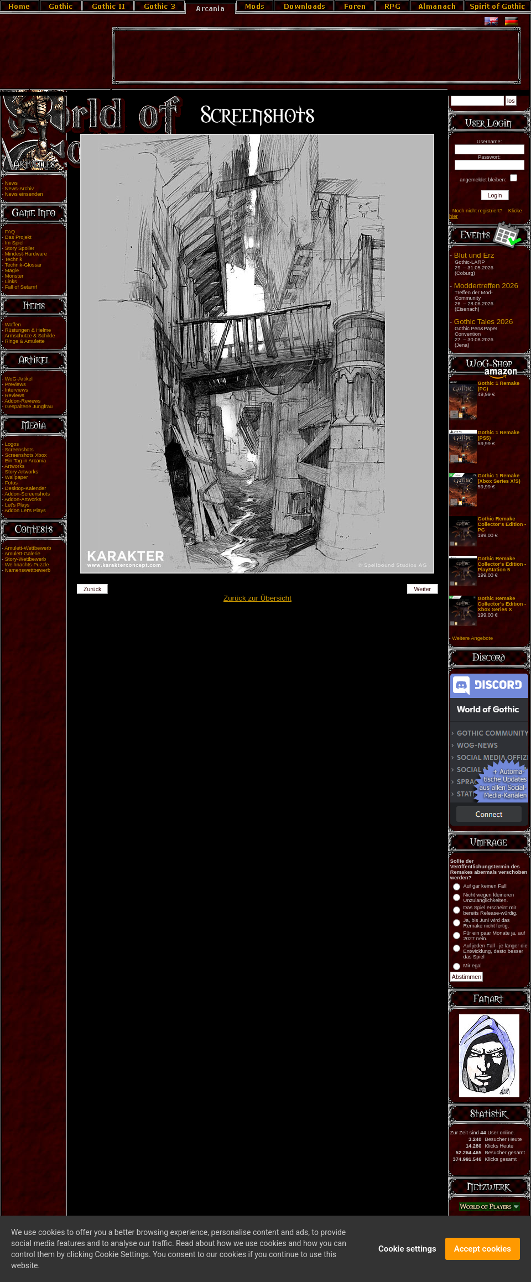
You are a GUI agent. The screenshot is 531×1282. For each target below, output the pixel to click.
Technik (14, 259)
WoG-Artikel (19, 379)
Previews (15, 384)
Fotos (11, 483)
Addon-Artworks (22, 499)
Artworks (14, 466)
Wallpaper (16, 477)
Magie (12, 270)
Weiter (422, 589)
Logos (12, 444)
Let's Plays (17, 505)
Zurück (93, 589)
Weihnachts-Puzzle (27, 564)
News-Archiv (19, 188)
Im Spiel (14, 243)
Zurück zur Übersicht (257, 598)
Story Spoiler (19, 248)
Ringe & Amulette (25, 341)
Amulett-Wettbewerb (27, 548)
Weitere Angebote (472, 638)
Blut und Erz (474, 255)
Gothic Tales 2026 (483, 321)
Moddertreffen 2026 (486, 286)
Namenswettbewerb (27, 570)
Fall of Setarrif (21, 287)
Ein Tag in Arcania (25, 460)
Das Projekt (18, 237)
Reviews (14, 395)
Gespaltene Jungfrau (29, 406)
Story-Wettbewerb (25, 559)
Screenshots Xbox (26, 455)
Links (11, 281)
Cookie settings (407, 1249)
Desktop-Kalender (25, 488)
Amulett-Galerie (22, 553)
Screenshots (19, 449)
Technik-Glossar (23, 265)
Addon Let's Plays (24, 510)
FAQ (10, 231)
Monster (14, 276)
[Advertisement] (316, 56)
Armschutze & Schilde (29, 335)
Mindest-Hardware (26, 254)
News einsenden (24, 194)
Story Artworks (21, 472)
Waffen (13, 324)
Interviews (16, 390)
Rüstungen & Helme (28, 330)
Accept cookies (482, 1249)
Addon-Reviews (22, 401)
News (11, 183)
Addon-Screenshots (27, 494)
